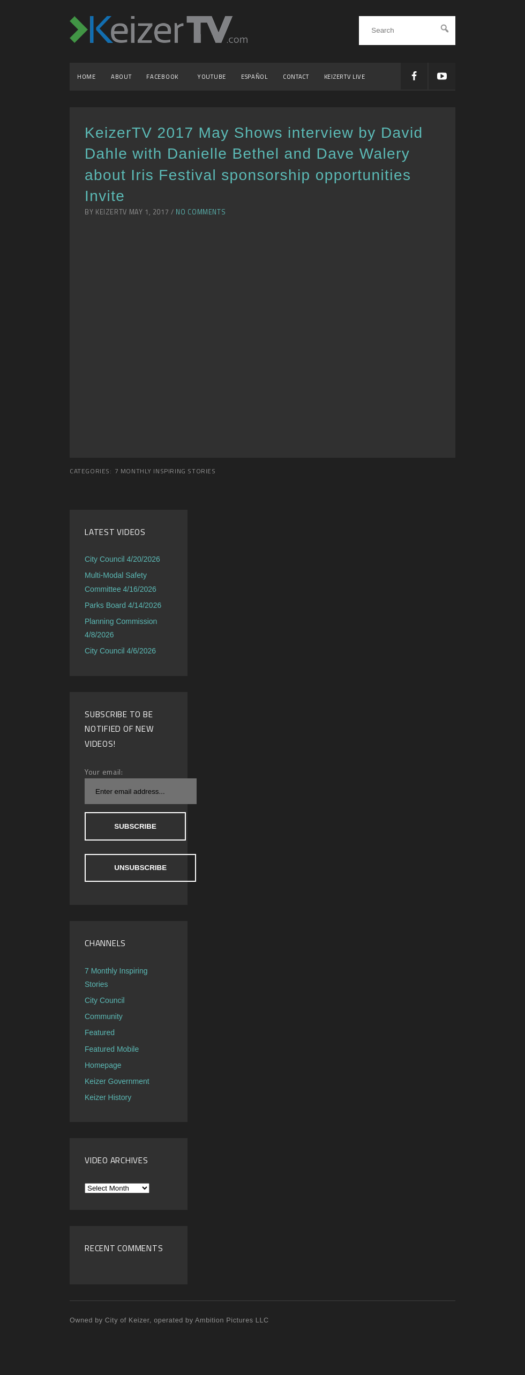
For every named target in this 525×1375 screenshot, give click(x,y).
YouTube (212, 76)
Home (86, 76)
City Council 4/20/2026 (122, 559)
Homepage (103, 1065)
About (121, 76)
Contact (296, 76)
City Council (105, 1000)
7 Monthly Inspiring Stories (165, 471)
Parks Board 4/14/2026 (123, 605)
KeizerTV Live (344, 76)
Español (254, 76)
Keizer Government (117, 1081)
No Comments (201, 212)
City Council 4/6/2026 (120, 650)
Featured (100, 1032)
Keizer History (108, 1097)
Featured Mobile (112, 1049)
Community (104, 1016)
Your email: (104, 771)
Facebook (164, 76)
